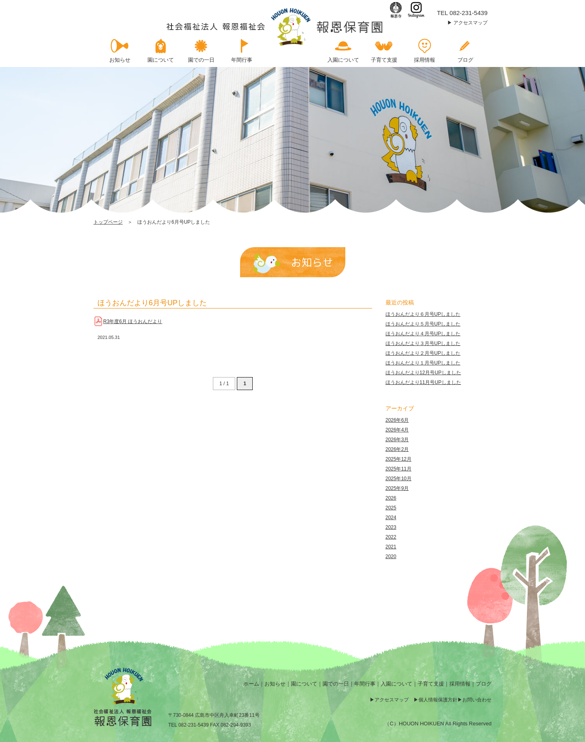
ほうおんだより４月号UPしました (423, 333)
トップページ (108, 222)
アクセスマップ (470, 23)
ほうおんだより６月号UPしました (423, 314)
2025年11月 (399, 469)
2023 (391, 527)
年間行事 (364, 684)
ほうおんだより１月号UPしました (423, 363)
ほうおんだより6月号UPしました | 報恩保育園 (275, 27)
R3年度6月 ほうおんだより (132, 321)
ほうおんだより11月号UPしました (423, 382)
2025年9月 (397, 488)
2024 (391, 517)
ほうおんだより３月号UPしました (423, 343)
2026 (391, 498)
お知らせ (275, 684)
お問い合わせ (477, 700)
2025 (391, 508)
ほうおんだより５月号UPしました (423, 324)
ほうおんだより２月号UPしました (423, 353)
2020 (391, 556)
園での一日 (336, 684)
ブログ (484, 684)
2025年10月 (399, 478)
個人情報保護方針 (437, 700)
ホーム (251, 684)
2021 (391, 547)
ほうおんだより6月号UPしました (152, 303)
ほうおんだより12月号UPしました (423, 372)
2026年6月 (397, 420)
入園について (396, 684)
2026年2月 (397, 449)
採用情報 (459, 684)
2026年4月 (397, 430)
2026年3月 (397, 439)
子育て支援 (431, 684)
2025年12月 (399, 459)
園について (304, 684)
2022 (391, 537)
